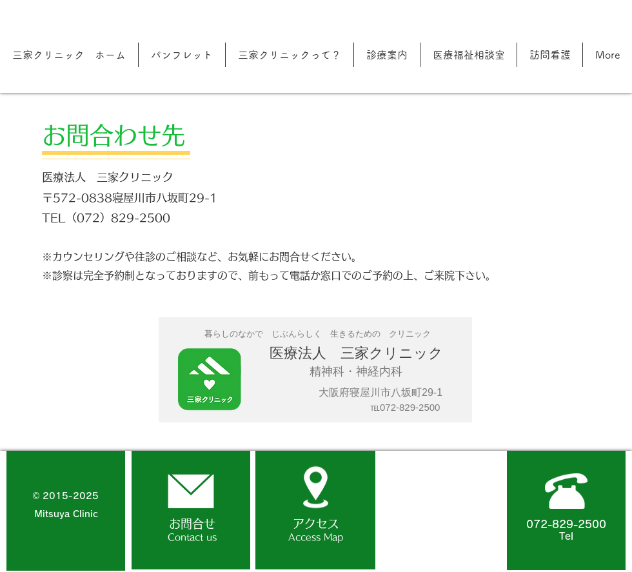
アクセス (316, 523)
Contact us (192, 537)
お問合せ (192, 523)
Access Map (315, 537)
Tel (566, 536)
